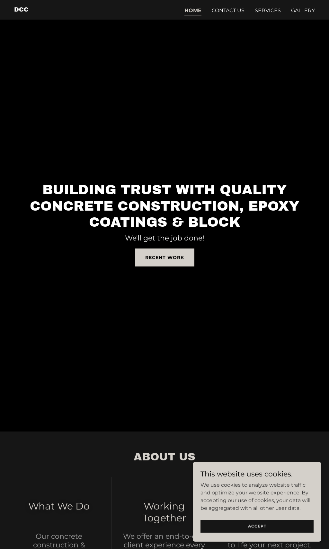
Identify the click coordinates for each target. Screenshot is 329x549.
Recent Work (164, 257)
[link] (21, 10)
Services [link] (268, 10)
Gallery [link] (303, 10)
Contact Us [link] (228, 10)
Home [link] (192, 10)
